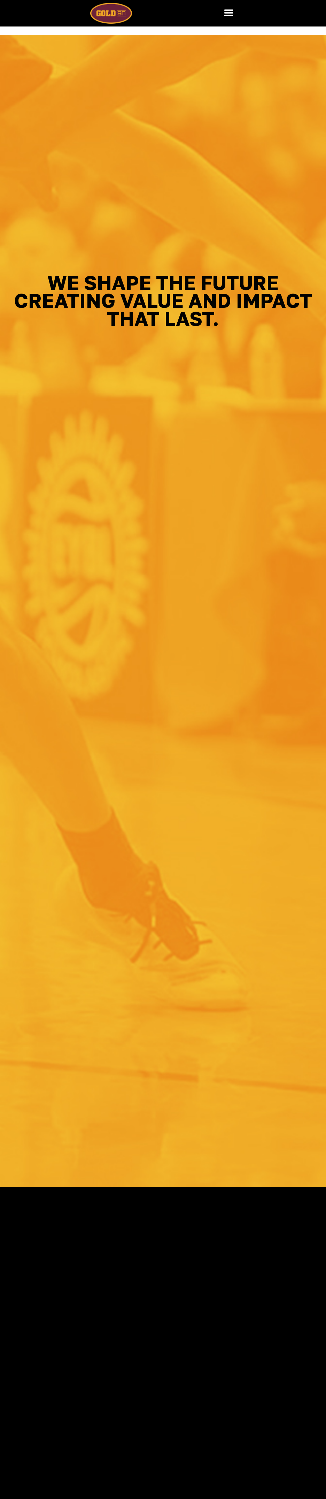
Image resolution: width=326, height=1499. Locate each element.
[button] (229, 13)
